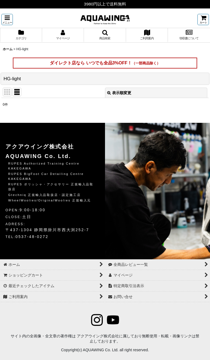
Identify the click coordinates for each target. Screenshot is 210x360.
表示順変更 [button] (119, 93)
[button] (7, 19)
